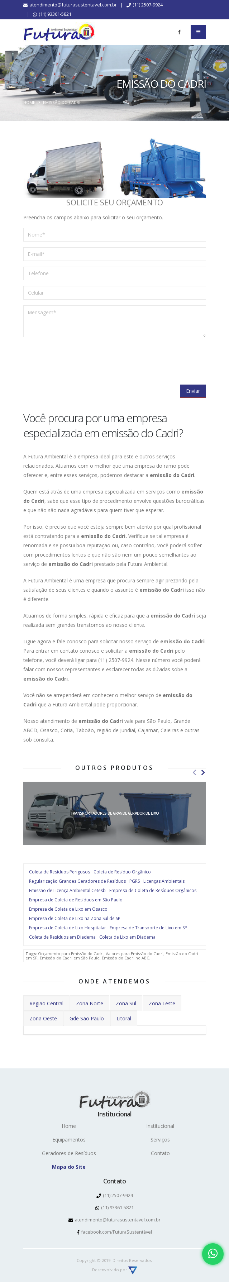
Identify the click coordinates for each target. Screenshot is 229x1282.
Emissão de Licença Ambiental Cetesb (67, 890)
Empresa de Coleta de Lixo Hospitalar (67, 928)
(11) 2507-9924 (145, 4)
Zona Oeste (43, 1018)
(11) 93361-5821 (52, 14)
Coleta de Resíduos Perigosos (59, 872)
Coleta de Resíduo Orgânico (122, 872)
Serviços (160, 1139)
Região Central (46, 1003)
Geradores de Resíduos (69, 1153)
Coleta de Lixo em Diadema (127, 937)
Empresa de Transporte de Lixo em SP (148, 928)
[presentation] (77, 357)
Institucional (160, 1126)
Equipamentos (69, 1139)
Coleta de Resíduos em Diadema (62, 937)
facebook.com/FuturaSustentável (114, 1232)
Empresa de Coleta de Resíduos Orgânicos (152, 890)
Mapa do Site (69, 1166)
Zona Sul (126, 1003)
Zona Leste (162, 1003)
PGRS (134, 881)
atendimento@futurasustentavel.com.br (70, 4)
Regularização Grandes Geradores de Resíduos (77, 881)
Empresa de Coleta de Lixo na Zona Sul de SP (74, 918)
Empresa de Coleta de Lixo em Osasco (68, 909)
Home (29, 102)
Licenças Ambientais (164, 881)
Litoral (123, 1018)
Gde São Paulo (87, 1018)
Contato (160, 1153)
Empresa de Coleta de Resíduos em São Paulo (76, 900)
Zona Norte (89, 1003)
